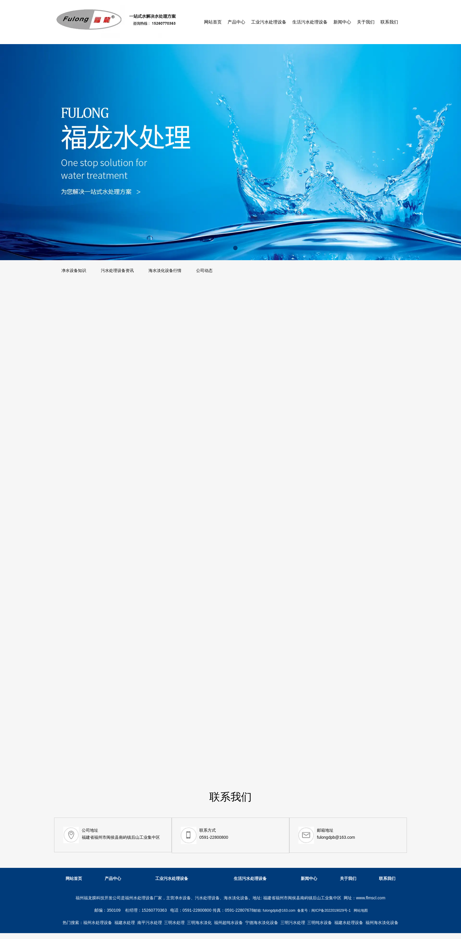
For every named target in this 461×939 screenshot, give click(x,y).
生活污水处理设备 (310, 21)
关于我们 (366, 21)
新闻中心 (342, 21)
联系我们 (389, 21)
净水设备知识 (73, 270)
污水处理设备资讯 (117, 270)
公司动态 (204, 270)
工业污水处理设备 (268, 21)
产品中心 (236, 21)
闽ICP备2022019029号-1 (330, 910)
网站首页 (213, 21)
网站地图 (361, 910)
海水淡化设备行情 (164, 270)
